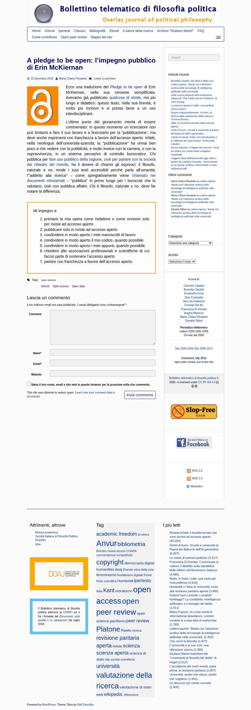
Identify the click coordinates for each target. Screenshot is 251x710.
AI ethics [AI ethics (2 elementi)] (143, 534)
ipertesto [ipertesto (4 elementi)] (142, 580)
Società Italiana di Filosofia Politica (56, 536)
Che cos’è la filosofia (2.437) (188, 641)
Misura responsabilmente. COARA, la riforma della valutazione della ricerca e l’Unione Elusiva (192, 116)
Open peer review (74, 37)
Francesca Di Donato (194, 309)
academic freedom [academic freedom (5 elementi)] (116, 534)
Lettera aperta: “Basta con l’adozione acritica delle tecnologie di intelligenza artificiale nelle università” (191, 88)
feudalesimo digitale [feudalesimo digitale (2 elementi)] (130, 575)
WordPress (49, 704)
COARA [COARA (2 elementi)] (131, 551)
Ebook (114, 31)
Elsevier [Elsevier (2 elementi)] (128, 569)
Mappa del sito (101, 37)
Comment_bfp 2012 (193, 358)
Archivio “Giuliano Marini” (175, 31)
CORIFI (68, 612)
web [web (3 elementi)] (99, 695)
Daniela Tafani (194, 320)
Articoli (49, 31)
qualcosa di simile (125, 97)
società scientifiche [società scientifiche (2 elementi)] (123, 659)
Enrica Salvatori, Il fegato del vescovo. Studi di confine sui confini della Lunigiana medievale (195, 151)
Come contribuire (44, 37)
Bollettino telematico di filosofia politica (192, 378)
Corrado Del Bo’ (194, 305)
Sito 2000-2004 (184, 348)
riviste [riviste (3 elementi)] (117, 646)
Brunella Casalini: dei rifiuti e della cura (192, 81)
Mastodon (195, 486)
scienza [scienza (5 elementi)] (131, 646)
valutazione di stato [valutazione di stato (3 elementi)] (136, 687)
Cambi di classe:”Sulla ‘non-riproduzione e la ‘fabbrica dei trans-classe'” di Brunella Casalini (194, 141)
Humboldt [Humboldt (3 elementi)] (125, 581)
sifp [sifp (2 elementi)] (107, 659)
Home (36, 31)
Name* (37, 353)
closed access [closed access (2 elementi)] (116, 551)
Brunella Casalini (194, 289)
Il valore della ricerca (138, 31)
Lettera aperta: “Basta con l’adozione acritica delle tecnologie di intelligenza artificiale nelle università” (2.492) (195, 633)
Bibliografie (98, 31)
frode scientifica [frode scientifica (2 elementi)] (106, 581)
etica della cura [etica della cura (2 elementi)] (144, 569)
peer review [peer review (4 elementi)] (137, 620)
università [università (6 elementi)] (108, 666)
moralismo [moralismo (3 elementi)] (123, 591)
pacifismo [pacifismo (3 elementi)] (118, 621)
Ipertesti (64, 31)
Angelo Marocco (194, 313)
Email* (37, 363)
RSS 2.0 (194, 470)
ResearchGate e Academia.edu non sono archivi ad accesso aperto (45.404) (193, 537)
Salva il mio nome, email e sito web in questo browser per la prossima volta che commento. (90, 384)
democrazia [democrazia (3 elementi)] (134, 563)
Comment (35, 314)
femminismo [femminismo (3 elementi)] (106, 575)
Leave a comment (102, 78)
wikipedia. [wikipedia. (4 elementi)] (113, 694)
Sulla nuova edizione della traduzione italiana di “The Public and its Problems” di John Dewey (194, 99)
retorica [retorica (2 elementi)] (137, 630)
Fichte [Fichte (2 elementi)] (148, 575)
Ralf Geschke (85, 704)
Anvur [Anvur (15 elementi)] (106, 543)
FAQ (201, 31)
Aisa (38, 544)
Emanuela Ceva (194, 293)
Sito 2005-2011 (203, 348)
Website (36, 374)
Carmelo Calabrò (194, 285)
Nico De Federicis (194, 301)
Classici (79, 31)
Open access (61, 286)
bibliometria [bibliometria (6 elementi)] (131, 544)
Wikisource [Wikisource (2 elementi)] (131, 694)
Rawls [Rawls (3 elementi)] (126, 630)
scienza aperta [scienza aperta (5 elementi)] (112, 653)
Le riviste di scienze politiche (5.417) (194, 557)
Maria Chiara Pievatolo (71, 78)
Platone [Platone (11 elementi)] (108, 629)
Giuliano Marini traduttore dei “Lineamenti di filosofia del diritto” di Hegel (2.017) (193, 658)
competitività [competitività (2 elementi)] (124, 555)
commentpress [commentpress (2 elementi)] (106, 555)
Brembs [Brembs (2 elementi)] (101, 551)
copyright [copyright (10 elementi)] (110, 562)
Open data (78, 286)
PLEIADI (40, 540)
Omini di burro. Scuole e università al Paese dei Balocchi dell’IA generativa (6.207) (194, 549)
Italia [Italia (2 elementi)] (99, 591)
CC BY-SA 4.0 (206, 382)
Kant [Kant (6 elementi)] (108, 590)
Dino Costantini (194, 297)
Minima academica (46, 532)
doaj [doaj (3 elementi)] (118, 569)
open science (48, 280)
